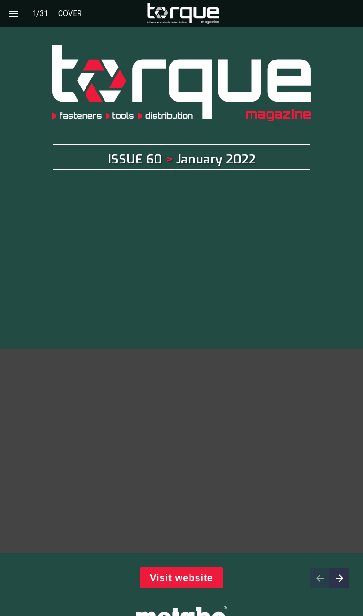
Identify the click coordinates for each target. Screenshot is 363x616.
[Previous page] (319, 578)
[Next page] (339, 578)
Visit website (181, 578)
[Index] (13, 13)
